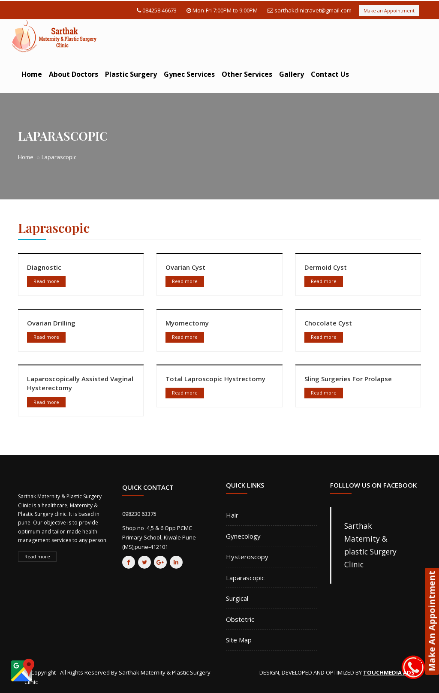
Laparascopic (245, 577)
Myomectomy (187, 323)
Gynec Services (189, 74)
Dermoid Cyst (325, 267)
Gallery (291, 74)
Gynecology (243, 536)
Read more (46, 281)
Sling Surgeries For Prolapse (348, 378)
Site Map (239, 640)
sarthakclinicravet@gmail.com (313, 10)
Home (31, 74)
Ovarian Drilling (51, 323)
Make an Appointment (389, 10)
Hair (232, 515)
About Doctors (73, 74)
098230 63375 (139, 514)
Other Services (247, 74)
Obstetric (240, 619)
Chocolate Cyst (328, 323)
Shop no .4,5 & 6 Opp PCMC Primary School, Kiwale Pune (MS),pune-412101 (159, 537)
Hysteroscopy (247, 556)
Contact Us (330, 74)
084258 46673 (159, 10)
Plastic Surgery (131, 74)
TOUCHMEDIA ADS (389, 672)
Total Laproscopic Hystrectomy (215, 378)
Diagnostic (44, 267)
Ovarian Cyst (185, 267)
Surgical (237, 598)
